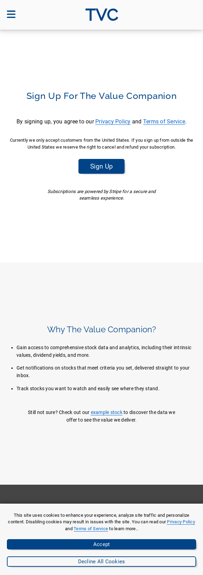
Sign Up (101, 166)
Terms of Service (164, 121)
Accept (101, 544)
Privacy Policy (113, 121)
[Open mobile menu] (11, 15)
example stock (106, 412)
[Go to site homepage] (101, 15)
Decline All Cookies (101, 561)
